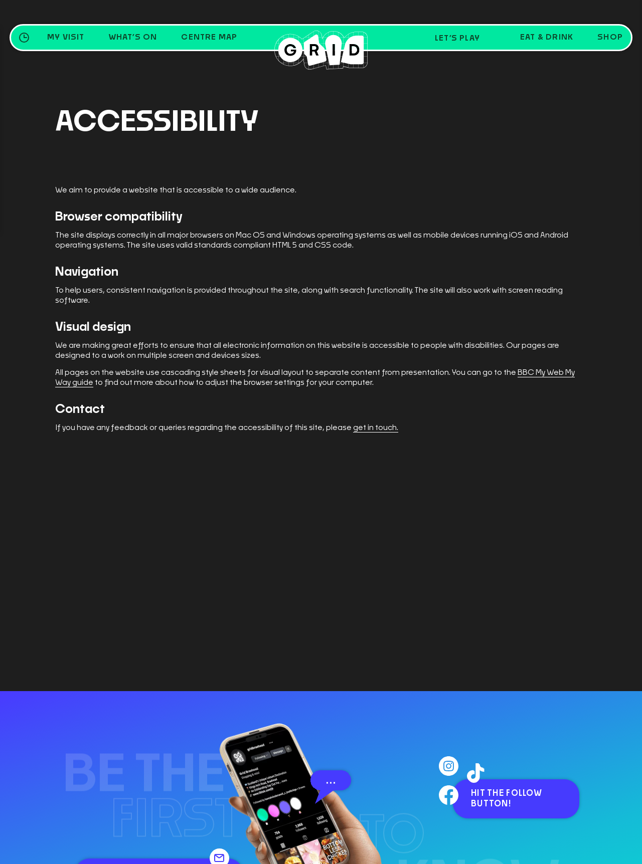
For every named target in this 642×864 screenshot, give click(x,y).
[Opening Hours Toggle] (24, 38)
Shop (610, 37)
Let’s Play (457, 38)
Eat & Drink (546, 37)
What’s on (133, 37)
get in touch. (375, 427)
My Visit (66, 37)
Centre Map (209, 37)
